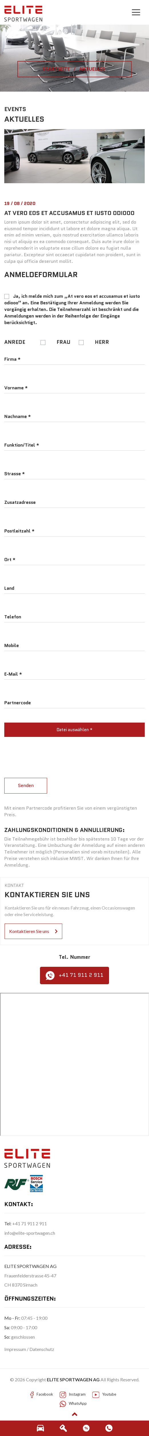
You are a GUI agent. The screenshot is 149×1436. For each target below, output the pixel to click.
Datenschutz (41, 1349)
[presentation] (47, 752)
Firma (12, 359)
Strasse (14, 474)
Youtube (109, 1394)
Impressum (15, 1349)
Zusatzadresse (20, 502)
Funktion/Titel (21, 445)
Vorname (16, 388)
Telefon (12, 617)
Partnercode (17, 703)
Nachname (17, 416)
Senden (26, 785)
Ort (9, 560)
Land (9, 588)
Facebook (45, 1394)
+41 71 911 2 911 (74, 975)
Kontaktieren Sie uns (33, 931)
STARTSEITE (57, 69)
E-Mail (13, 674)
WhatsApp (78, 1403)
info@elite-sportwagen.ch (29, 1233)
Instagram (77, 1394)
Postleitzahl (19, 531)
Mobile (11, 645)
